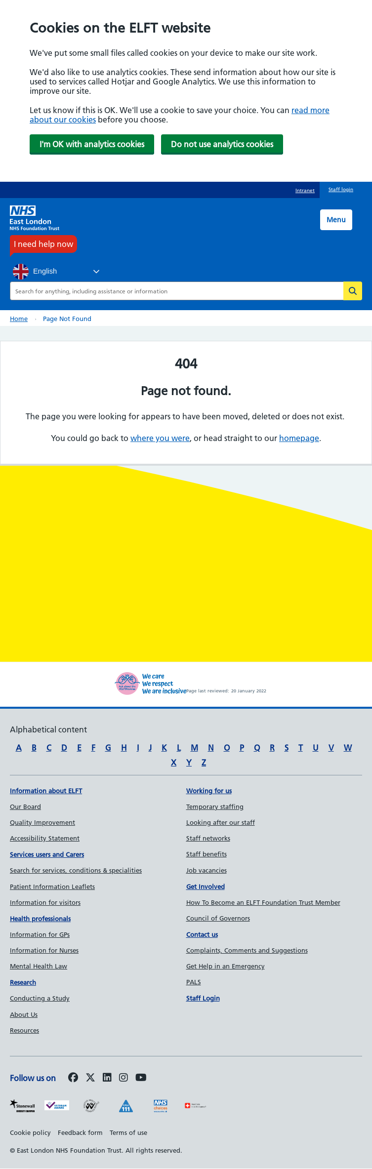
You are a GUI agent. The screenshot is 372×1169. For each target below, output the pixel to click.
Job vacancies (206, 870)
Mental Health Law (38, 966)
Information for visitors (45, 902)
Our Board (25, 806)
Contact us (202, 934)
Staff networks (208, 838)
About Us (24, 1014)
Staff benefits (206, 854)
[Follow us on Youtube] (141, 1078)
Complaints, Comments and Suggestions (247, 950)
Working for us (209, 791)
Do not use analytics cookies (222, 144)
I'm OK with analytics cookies (92, 144)
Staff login (341, 189)
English (35, 272)
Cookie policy (30, 1132)
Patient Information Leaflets (52, 886)
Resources (24, 1030)
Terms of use (128, 1132)
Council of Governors (218, 918)
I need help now (43, 244)
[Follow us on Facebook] (73, 1078)
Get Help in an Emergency (225, 966)
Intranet (305, 190)
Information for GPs (40, 934)
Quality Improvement (42, 822)
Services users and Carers (47, 854)
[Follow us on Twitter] (90, 1078)
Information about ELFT (46, 791)
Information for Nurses (44, 950)
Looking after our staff (220, 822)
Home (19, 318)
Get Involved (205, 886)
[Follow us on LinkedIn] (107, 1078)
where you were (160, 438)
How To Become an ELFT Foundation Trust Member (263, 902)
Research (23, 982)
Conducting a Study (40, 998)
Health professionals (40, 919)
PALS (193, 982)
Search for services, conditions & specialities (76, 870)
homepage (299, 438)
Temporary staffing (215, 806)
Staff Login (203, 998)
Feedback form (80, 1132)
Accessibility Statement (45, 838)
